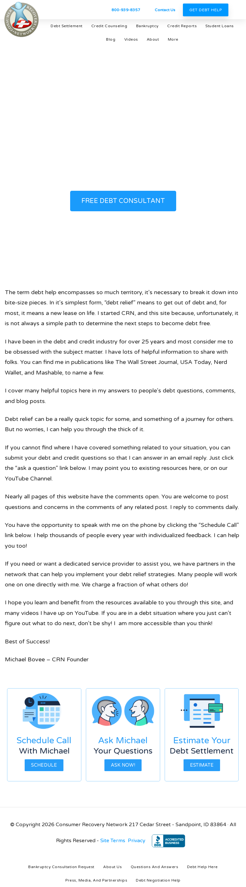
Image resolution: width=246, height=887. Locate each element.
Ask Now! (123, 765)
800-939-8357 (125, 10)
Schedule (44, 765)
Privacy (136, 840)
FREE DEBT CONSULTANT (123, 201)
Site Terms (112, 840)
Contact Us (165, 10)
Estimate (202, 765)
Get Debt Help (205, 10)
